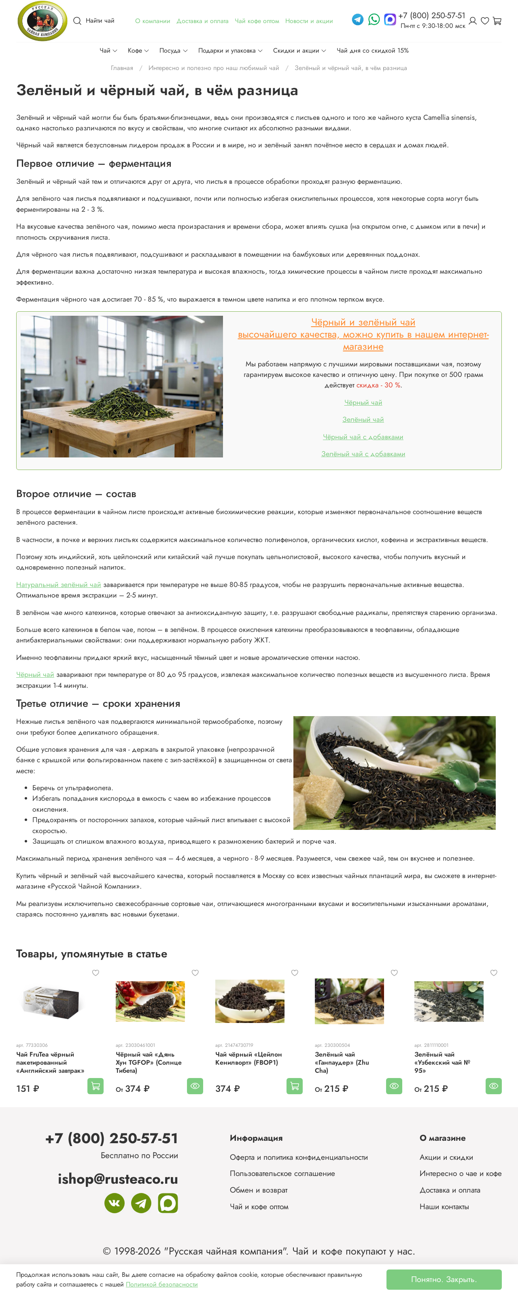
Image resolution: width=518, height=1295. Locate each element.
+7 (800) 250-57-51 (111, 1138)
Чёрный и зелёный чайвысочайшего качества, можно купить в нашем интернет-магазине (363, 334)
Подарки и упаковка (230, 50)
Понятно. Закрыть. (444, 1279)
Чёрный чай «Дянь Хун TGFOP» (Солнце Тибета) (149, 1062)
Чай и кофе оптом (259, 1206)
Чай (109, 50)
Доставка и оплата (450, 1189)
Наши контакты (444, 1206)
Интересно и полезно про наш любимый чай (214, 67)
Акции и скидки (446, 1157)
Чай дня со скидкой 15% (373, 50)
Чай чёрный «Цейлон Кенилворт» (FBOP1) (248, 1058)
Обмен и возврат (258, 1189)
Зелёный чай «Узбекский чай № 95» (442, 1062)
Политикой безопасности (162, 1284)
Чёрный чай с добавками (363, 437)
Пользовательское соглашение (282, 1173)
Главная (122, 67)
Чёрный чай (363, 402)
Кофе (139, 50)
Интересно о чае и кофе (461, 1173)
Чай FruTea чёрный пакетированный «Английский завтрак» (50, 1062)
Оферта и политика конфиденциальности (299, 1157)
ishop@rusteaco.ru (118, 1178)
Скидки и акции (300, 50)
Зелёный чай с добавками (363, 454)
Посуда (173, 50)
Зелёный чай (363, 419)
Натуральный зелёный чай (58, 584)
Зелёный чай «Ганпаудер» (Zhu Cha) (342, 1062)
